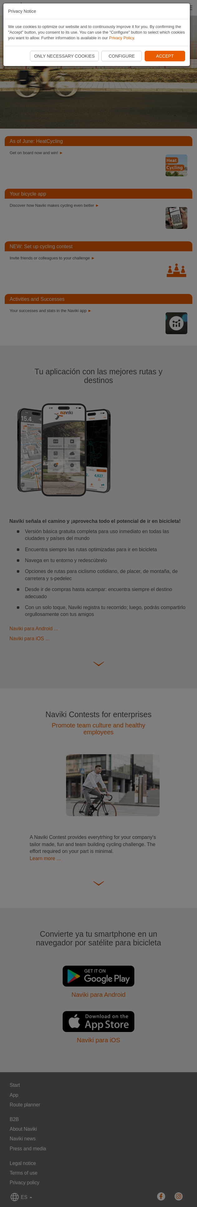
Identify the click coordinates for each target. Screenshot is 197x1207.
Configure (121, 56)
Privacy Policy (121, 38)
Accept (165, 56)
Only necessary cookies (64, 56)
